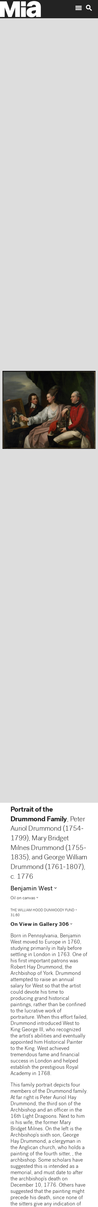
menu (78, 8)
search (89, 8)
